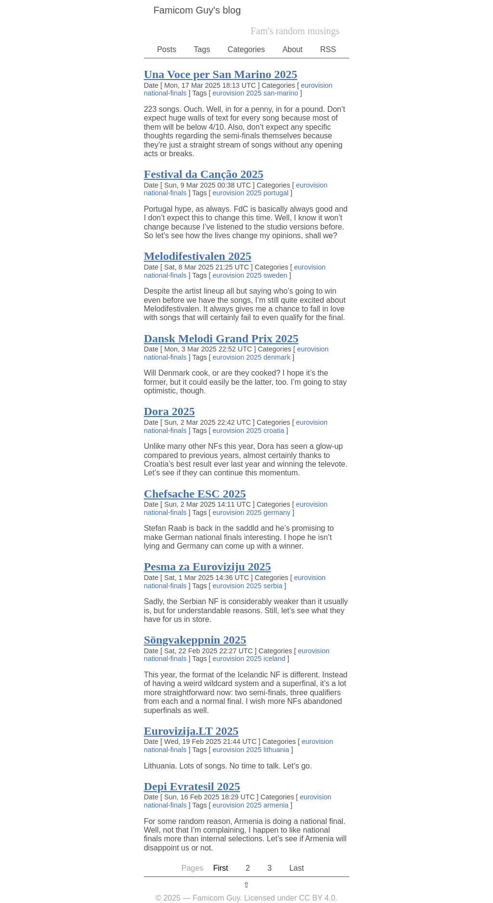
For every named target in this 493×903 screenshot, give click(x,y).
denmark (276, 357)
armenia (275, 805)
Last (296, 868)
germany (276, 512)
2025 (253, 93)
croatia (273, 430)
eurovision (317, 85)
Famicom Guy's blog (197, 10)
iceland (274, 658)
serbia (272, 586)
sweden (275, 275)
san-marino (280, 93)
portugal (275, 193)
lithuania (276, 750)
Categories (246, 49)
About (293, 49)
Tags (202, 49)
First (220, 868)
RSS (328, 49)
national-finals (165, 93)
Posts (166, 49)
